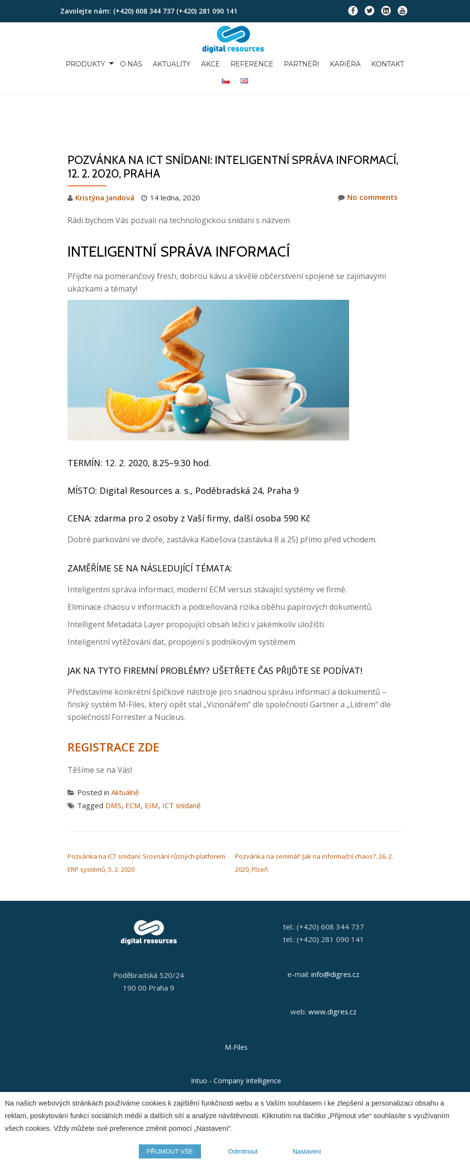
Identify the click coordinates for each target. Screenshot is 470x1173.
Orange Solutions (236, 1070)
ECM (132, 764)
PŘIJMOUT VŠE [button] (170, 1151)
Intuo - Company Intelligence (236, 1037)
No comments (368, 156)
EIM (150, 764)
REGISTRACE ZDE (112, 706)
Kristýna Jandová (104, 157)
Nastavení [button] (307, 1151)
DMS (113, 764)
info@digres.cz (335, 931)
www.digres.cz (332, 968)
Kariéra (334, 63)
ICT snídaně (180, 764)
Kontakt (375, 63)
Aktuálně (125, 751)
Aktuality (165, 63)
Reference (243, 63)
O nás (125, 63)
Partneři (291, 63)
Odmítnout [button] (243, 1151)
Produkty (80, 63)
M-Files (236, 1003)
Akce (202, 63)
